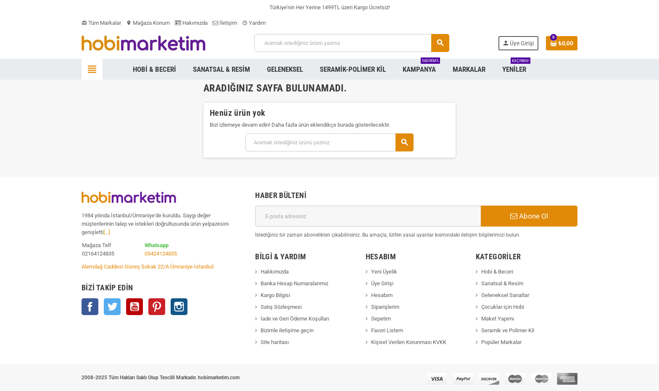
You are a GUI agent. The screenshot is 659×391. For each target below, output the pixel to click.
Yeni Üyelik (384, 271)
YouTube (134, 306)
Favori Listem (387, 330)
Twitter (112, 306)
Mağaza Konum (148, 23)
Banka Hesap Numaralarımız (294, 283)
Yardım (254, 23)
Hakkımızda (275, 271)
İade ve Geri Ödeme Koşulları (295, 318)
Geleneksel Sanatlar (505, 295)
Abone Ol (529, 216)
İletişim (225, 23)
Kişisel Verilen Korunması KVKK (408, 342)
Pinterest (156, 306)
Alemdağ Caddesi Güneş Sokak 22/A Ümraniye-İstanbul (148, 266)
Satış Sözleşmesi (281, 307)
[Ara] (351, 43)
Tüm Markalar (101, 23)
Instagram (179, 306)
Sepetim (381, 318)
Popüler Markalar (501, 342)
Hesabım (382, 295)
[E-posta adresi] (368, 216)
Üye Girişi (382, 283)
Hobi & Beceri (497, 271)
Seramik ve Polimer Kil (507, 330)
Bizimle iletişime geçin (287, 330)
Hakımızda (191, 23)
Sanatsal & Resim (502, 283)
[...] (106, 232)
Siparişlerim (385, 307)
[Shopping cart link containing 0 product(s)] (561, 43)
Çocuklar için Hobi (502, 307)
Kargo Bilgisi (275, 295)
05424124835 (161, 253)
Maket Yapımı (497, 318)
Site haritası (275, 342)
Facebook (90, 306)
